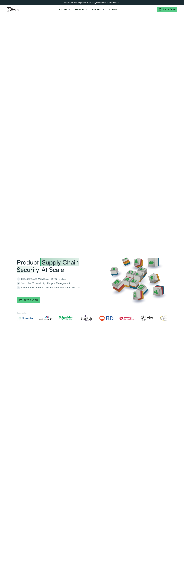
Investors (113, 9)
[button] (65, 9)
